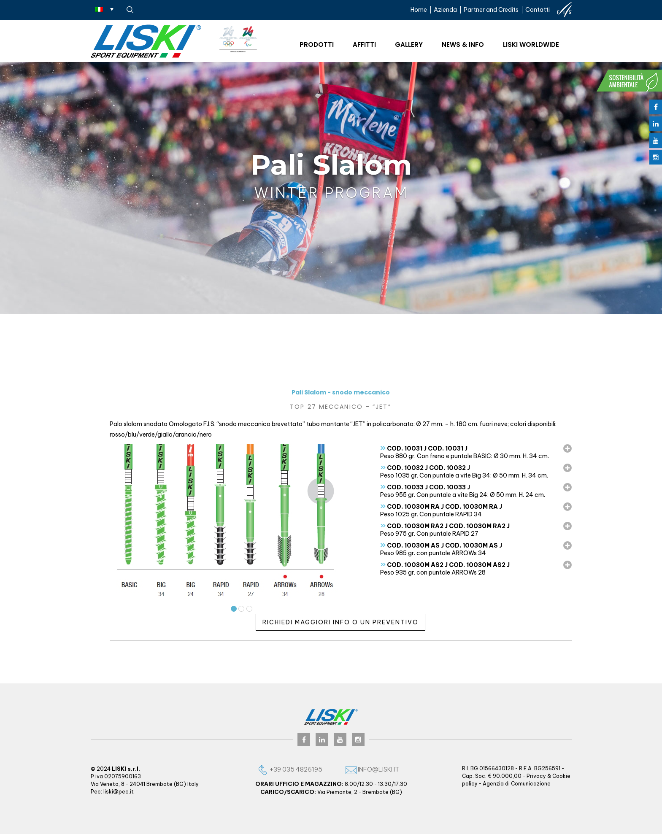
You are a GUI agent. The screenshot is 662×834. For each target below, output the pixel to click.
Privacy (536, 776)
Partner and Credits (491, 9)
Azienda (445, 9)
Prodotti (317, 44)
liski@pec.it (118, 791)
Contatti (537, 9)
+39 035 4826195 (289, 769)
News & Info (463, 44)
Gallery (409, 44)
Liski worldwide (531, 44)
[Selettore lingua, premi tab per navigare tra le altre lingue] (104, 8)
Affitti (364, 44)
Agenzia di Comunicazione (517, 783)
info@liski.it (372, 769)
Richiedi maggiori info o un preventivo (340, 622)
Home (419, 9)
